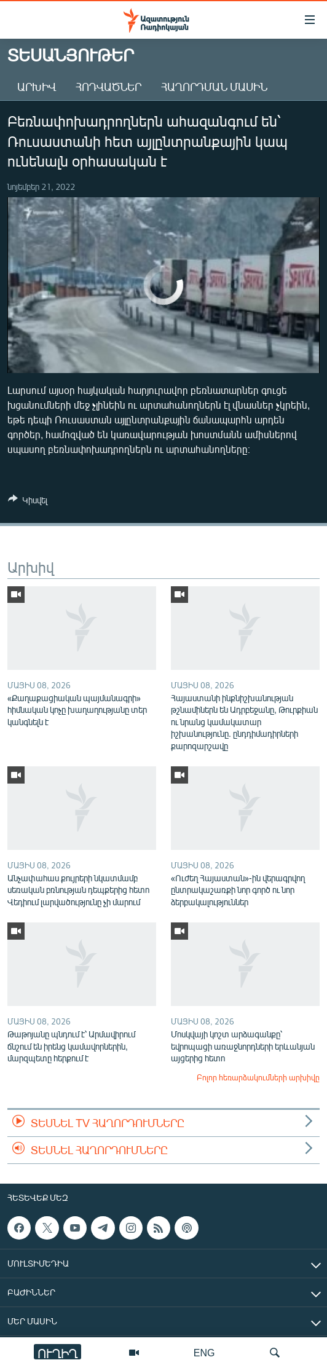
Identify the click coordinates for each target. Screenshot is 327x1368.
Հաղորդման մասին (214, 86)
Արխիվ (36, 86)
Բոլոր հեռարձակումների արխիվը (258, 1077)
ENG (204, 1352)
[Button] (27, 502)
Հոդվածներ (108, 86)
